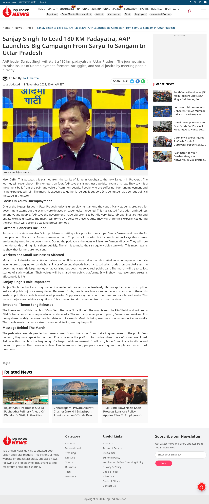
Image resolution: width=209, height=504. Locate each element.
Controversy (114, 14)
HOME (41, 9)
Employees (140, 14)
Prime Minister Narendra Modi (76, 14)
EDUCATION (130, 9)
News (18, 28)
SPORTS (144, 9)
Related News (18, 373)
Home (6, 28)
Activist (99, 14)
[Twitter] (195, 2)
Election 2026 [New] (67, 9)
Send (163, 463)
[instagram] (200, 2)
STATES (51, 9)
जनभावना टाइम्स (9, 2)
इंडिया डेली (44, 2)
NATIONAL (83, 9)
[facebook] (190, 2)
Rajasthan (52, 14)
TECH (167, 9)
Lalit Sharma (31, 78)
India (30, 28)
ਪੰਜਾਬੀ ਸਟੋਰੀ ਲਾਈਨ (27, 2)
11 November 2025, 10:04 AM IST (33, 85)
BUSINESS (156, 9)
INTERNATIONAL (100, 9)
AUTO (176, 9)
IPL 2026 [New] (117, 9)
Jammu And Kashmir (160, 14)
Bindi (127, 14)
